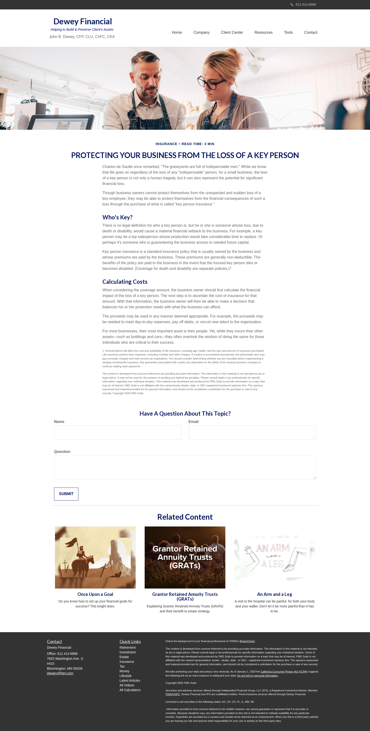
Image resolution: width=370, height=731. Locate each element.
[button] (200, 28)
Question (62, 452)
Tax (122, 666)
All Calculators (130, 690)
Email (194, 422)
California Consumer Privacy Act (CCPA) (284, 671)
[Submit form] (66, 494)
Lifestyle (126, 676)
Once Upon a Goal (95, 594)
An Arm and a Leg (274, 594)
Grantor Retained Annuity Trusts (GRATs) (185, 597)
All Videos (127, 685)
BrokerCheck (247, 641)
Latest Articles (130, 680)
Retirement (128, 647)
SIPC (177, 694)
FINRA (169, 694)
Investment (128, 652)
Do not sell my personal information (257, 675)
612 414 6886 (303, 4)
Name (59, 422)
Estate (124, 657)
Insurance (127, 662)
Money (125, 671)
